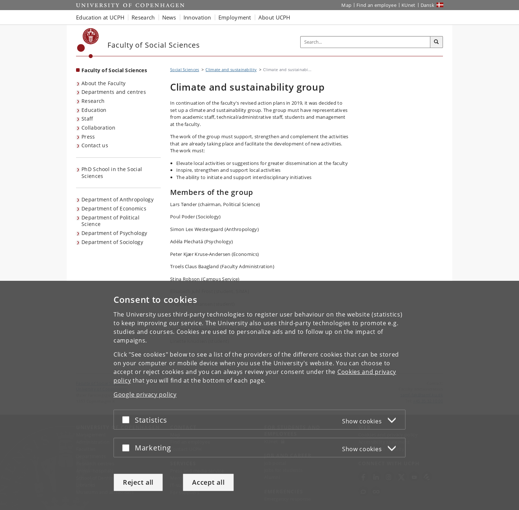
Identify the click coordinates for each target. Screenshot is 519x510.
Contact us (94, 145)
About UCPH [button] (274, 17)
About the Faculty (103, 83)
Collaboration (98, 127)
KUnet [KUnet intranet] (409, 5)
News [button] (169, 17)
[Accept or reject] (127, 420)
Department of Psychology (114, 233)
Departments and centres (113, 91)
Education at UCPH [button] (100, 17)
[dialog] (259, 395)
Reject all (138, 482)
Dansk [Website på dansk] (428, 5)
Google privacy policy (145, 394)
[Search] (436, 42)
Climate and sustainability (231, 69)
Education (94, 109)
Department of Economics (113, 208)
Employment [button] (234, 17)
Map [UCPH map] (346, 5)
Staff (87, 118)
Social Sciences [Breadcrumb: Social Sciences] (184, 69)
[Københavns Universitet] (88, 43)
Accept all (208, 482)
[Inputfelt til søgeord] (365, 42)
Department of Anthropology (117, 199)
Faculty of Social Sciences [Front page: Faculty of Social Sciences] (114, 70)
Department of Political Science (110, 221)
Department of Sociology (112, 242)
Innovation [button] (197, 17)
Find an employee (376, 5)
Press (88, 136)
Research (93, 100)
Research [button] (143, 17)
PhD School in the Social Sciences (111, 172)
